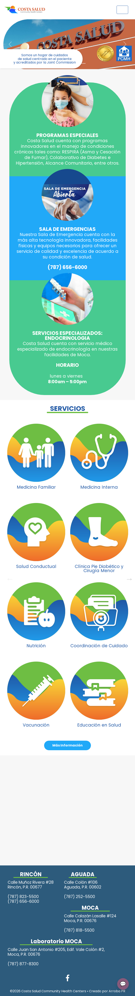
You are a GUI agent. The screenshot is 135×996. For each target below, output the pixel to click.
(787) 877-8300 (23, 964)
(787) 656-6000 (67, 267)
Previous (8, 577)
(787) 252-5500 (79, 896)
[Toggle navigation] (122, 10)
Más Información (67, 745)
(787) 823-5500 (23, 896)
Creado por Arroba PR (107, 991)
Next (127, 577)
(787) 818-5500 (79, 930)
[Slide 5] (82, 63)
